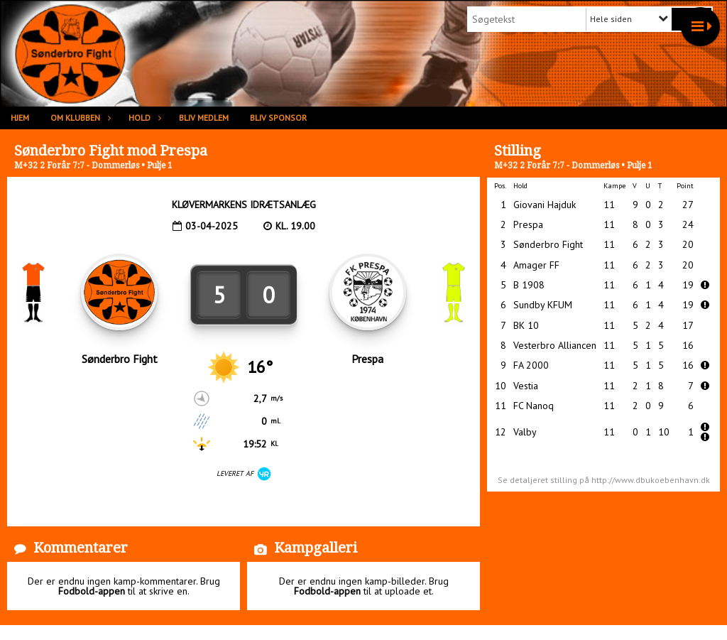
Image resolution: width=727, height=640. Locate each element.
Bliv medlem (204, 117)
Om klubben (78, 117)
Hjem (20, 117)
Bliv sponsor (278, 117)
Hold (143, 117)
